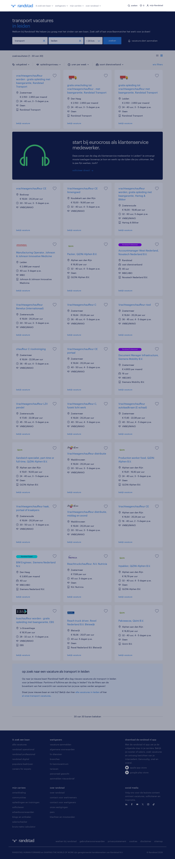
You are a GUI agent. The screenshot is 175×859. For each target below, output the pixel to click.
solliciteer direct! (81, 170)
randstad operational (23, 749)
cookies (133, 841)
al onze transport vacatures (36, 695)
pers (52, 812)
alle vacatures (19, 744)
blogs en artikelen (21, 817)
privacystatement (117, 841)
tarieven (54, 768)
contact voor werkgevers (63, 802)
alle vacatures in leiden (87, 692)
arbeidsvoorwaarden (23, 812)
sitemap (158, 841)
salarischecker (19, 821)
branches (55, 759)
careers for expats (21, 768)
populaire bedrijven (22, 764)
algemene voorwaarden (62, 749)
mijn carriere (18, 787)
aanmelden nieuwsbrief (62, 778)
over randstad (93, 5)
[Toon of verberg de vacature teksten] (159, 56)
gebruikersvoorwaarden (92, 841)
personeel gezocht (59, 773)
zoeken (112, 40)
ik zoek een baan (44, 5)
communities (19, 797)
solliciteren (18, 807)
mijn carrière (77, 5)
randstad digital (20, 759)
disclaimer (145, 841)
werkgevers (61, 5)
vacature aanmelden (60, 744)
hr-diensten (56, 754)
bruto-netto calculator (23, 826)
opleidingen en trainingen (25, 802)
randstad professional (23, 754)
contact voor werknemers (63, 797)
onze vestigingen (59, 807)
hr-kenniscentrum (59, 764)
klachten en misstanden (62, 817)
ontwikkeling (19, 792)
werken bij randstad (66, 841)
